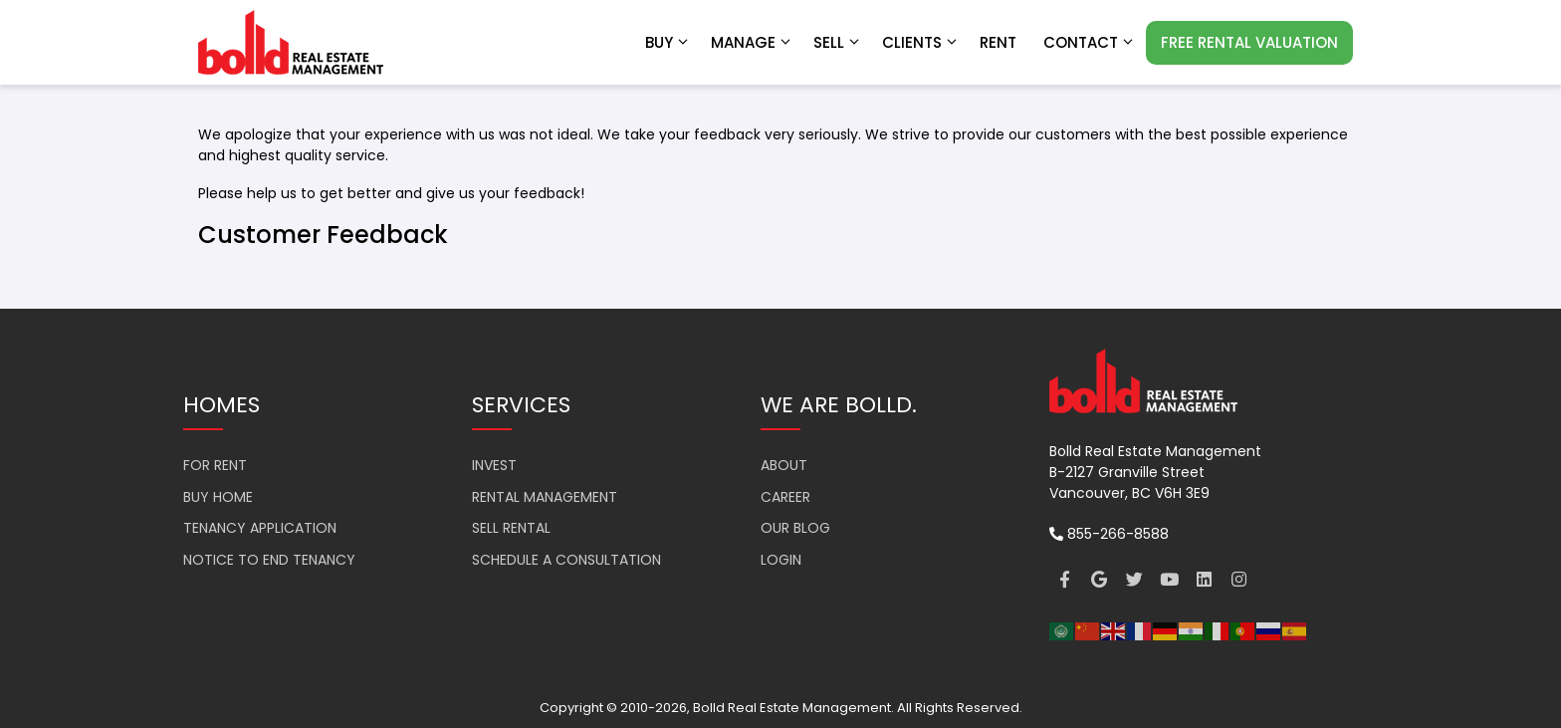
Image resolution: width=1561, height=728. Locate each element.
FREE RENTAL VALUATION (1249, 42)
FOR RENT (215, 465)
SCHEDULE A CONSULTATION (566, 560)
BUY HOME (218, 497)
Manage (752, 43)
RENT (998, 42)
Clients (921, 43)
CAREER (785, 497)
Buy (668, 43)
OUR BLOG (795, 528)
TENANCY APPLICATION (259, 528)
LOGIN (781, 560)
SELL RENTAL (511, 528)
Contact (1089, 43)
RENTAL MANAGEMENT (544, 497)
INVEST (494, 465)
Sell (837, 43)
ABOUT (784, 465)
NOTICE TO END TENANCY (269, 560)
